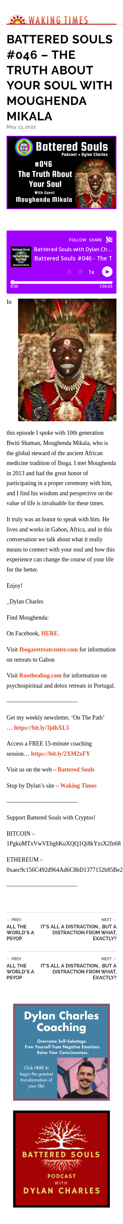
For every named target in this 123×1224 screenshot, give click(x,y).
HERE (49, 633)
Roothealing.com (40, 675)
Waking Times (78, 785)
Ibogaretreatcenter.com (48, 649)
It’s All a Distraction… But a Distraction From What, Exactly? (77, 930)
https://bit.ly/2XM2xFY (61, 753)
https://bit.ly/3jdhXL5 (42, 727)
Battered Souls (76, 769)
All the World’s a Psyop (22, 930)
